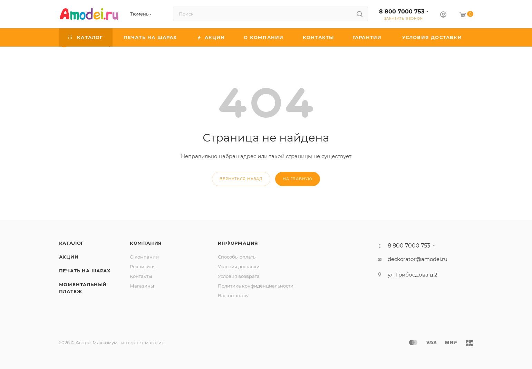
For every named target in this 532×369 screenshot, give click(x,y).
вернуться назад (241, 178)
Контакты (141, 276)
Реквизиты (142, 266)
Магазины (142, 286)
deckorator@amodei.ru (417, 259)
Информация (238, 243)
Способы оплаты (237, 257)
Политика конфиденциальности (255, 286)
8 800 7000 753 (401, 11)
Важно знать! (233, 295)
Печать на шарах (84, 270)
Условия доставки (239, 266)
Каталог (71, 243)
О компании (144, 257)
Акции (69, 257)
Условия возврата (239, 276)
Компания (146, 243)
